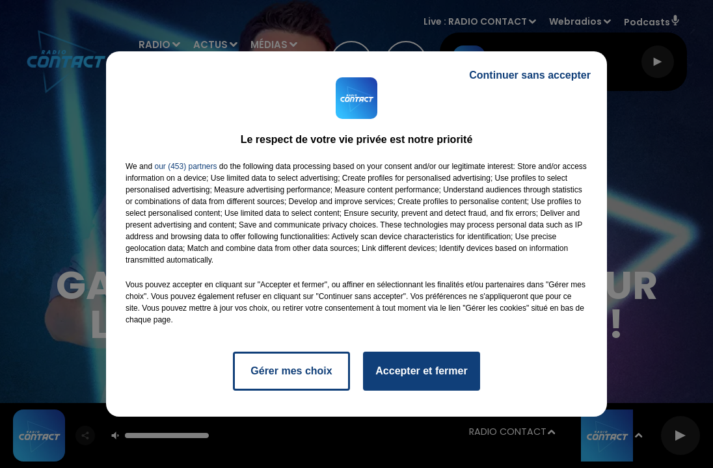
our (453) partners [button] (185, 166)
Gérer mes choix (291, 370)
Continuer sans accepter (530, 75)
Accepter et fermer (421, 370)
